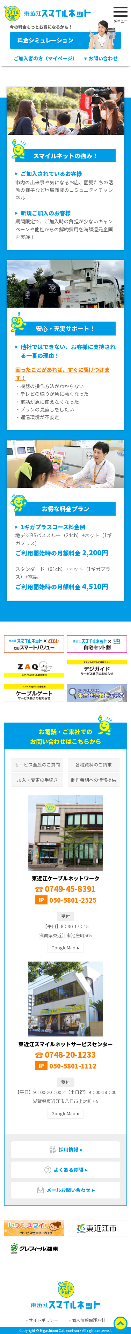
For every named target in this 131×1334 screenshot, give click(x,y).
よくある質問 (63, 1170)
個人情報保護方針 (88, 1320)
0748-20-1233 (65, 1054)
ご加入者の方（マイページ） (45, 58)
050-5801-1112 (72, 1065)
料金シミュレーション (66, 40)
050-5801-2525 (72, 899)
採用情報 (63, 1150)
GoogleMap (63, 947)
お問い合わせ (103, 58)
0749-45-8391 (65, 888)
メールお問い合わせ (63, 1190)
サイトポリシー (43, 1320)
